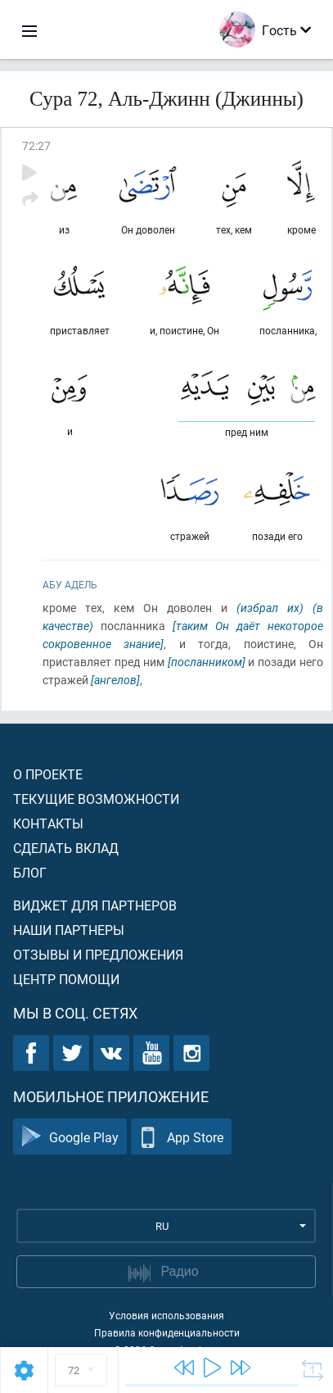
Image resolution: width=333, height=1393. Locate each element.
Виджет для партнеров (95, 905)
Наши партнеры (68, 929)
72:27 (36, 145)
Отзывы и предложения (98, 954)
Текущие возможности (96, 798)
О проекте (48, 774)
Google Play (70, 1137)
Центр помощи (66, 978)
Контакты (48, 823)
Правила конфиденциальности (167, 1332)
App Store (181, 1137)
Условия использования (166, 1315)
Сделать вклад (66, 847)
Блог (30, 872)
